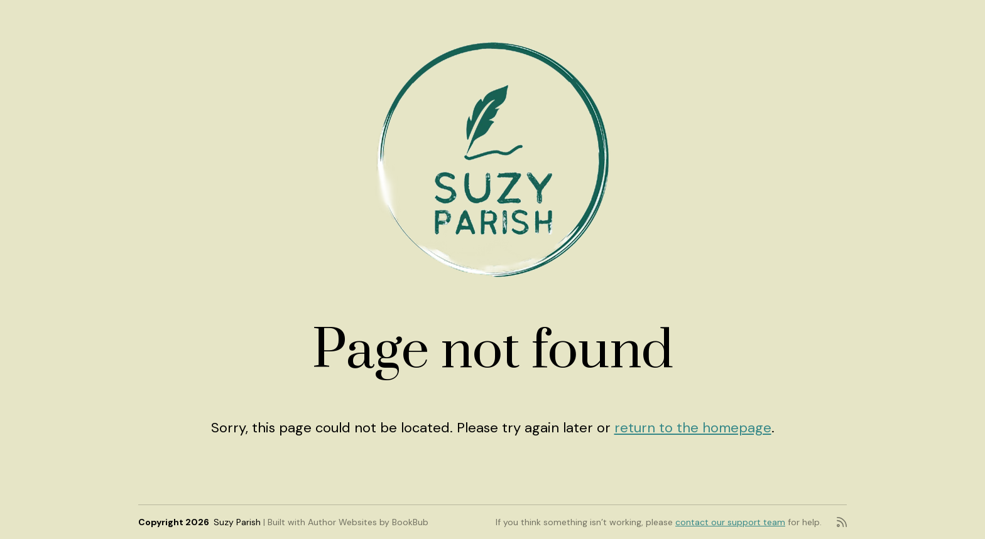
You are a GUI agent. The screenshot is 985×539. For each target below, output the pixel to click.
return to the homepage (692, 428)
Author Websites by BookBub (368, 522)
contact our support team (730, 522)
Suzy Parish (237, 522)
